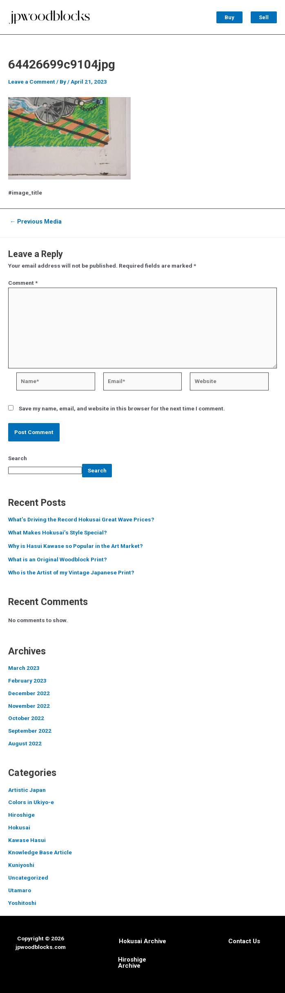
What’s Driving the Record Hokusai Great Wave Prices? (81, 517)
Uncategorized (28, 875)
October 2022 (26, 716)
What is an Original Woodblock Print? (57, 557)
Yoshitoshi (22, 900)
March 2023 (24, 666)
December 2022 (29, 691)
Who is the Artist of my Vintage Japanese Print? (71, 570)
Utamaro (19, 888)
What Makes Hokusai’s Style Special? (57, 530)
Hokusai (19, 825)
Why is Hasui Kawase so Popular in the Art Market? (75, 544)
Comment (23, 280)
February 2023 (27, 678)
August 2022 (25, 741)
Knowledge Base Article (40, 850)
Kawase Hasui (27, 838)
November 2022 (29, 703)
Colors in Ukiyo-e (31, 800)
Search (17, 455)
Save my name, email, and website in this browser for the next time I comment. (122, 406)
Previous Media (36, 220)
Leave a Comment (31, 79)
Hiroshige (21, 812)
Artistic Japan (27, 787)
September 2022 (29, 728)
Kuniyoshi (21, 863)
